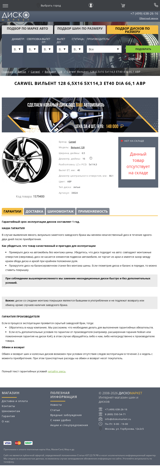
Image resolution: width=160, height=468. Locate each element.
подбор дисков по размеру (132, 30)
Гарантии (12, 211)
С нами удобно (60, 420)
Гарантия (8, 416)
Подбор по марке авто (27, 28)
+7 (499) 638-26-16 (144, 13)
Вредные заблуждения (66, 415)
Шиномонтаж (60, 211)
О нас (6, 421)
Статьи (55, 410)
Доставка (34, 211)
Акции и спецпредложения (69, 425)
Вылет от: (46, 41)
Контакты (8, 406)
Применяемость (93, 211)
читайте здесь (56, 371)
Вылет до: (61, 41)
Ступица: (77, 39)
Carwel (72, 141)
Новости (56, 404)
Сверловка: (32, 39)
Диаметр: (17, 39)
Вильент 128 (77, 147)
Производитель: (98, 39)
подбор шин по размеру (80, 28)
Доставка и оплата (15, 401)
